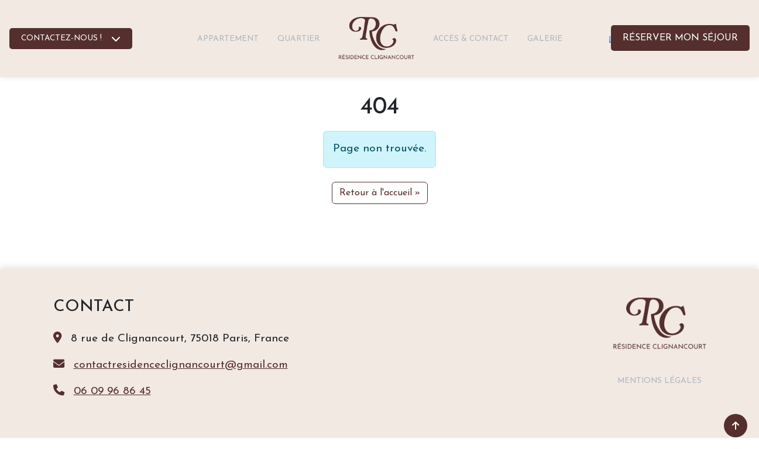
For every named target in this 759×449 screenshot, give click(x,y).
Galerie (544, 39)
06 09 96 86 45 (112, 391)
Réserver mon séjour (680, 38)
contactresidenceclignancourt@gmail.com (181, 365)
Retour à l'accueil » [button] (379, 193)
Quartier (298, 39)
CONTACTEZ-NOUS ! (61, 38)
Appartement (228, 39)
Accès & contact (471, 39)
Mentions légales (659, 381)
